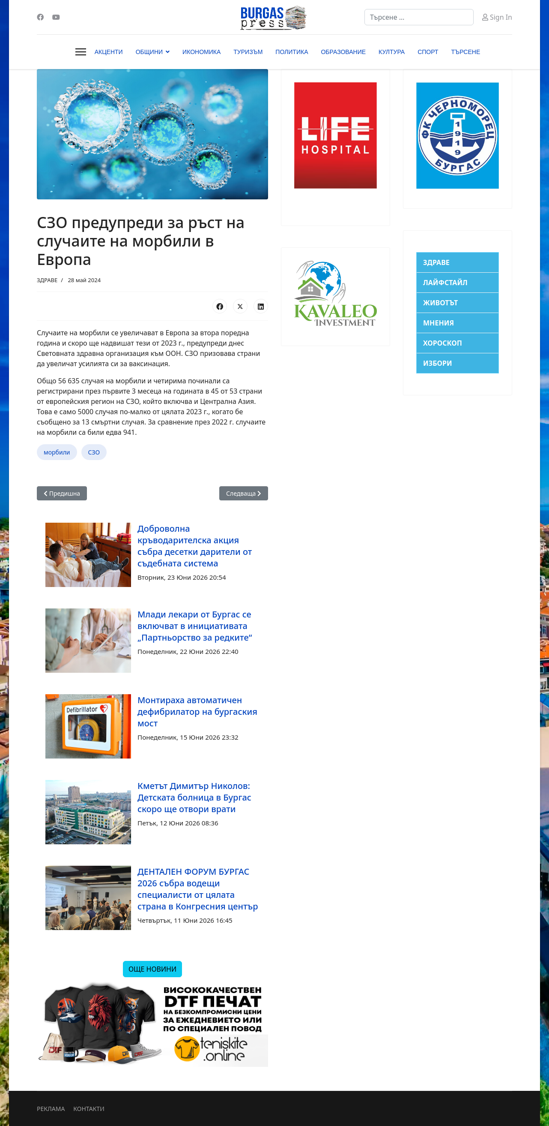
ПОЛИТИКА (291, 51)
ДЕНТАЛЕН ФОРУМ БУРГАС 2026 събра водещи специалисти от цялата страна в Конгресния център (197, 889)
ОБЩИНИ (149, 51)
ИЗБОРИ (437, 363)
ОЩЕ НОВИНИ (152, 969)
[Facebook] (40, 17)
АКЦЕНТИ (109, 51)
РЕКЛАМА (51, 1109)
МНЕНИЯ (438, 323)
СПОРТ (428, 51)
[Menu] (80, 52)
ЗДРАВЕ (47, 280)
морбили (57, 452)
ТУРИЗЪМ (248, 51)
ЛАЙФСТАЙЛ (445, 282)
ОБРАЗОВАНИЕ (343, 51)
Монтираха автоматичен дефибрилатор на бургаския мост (197, 711)
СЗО (94, 452)
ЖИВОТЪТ (440, 302)
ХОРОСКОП (442, 343)
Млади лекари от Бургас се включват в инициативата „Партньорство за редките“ (194, 625)
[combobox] (419, 17)
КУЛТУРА (392, 51)
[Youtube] (56, 17)
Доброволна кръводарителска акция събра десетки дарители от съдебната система (194, 546)
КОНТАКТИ (88, 1109)
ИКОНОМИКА (201, 51)
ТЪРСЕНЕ (465, 51)
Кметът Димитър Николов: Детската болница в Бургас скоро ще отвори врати (194, 797)
